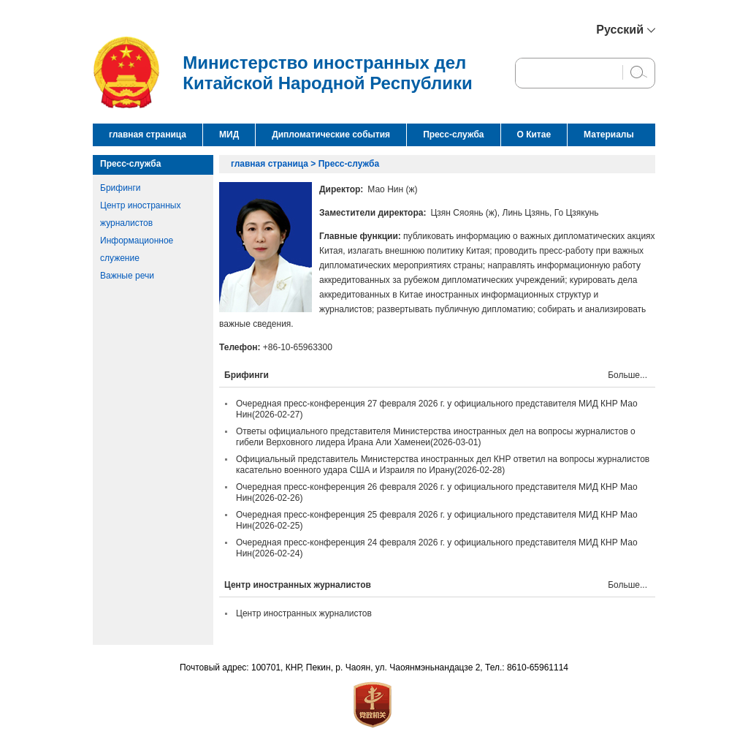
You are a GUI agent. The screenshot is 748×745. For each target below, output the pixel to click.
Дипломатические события (331, 134)
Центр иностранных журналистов (304, 613)
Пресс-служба (453, 134)
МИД (229, 134)
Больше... (627, 375)
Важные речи (127, 276)
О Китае (534, 134)
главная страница (147, 134)
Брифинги (120, 188)
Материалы (609, 134)
